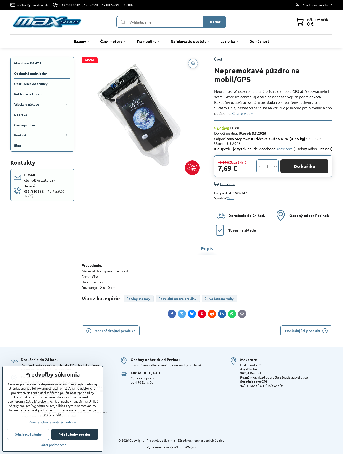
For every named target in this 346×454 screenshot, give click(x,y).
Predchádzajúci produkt (110, 331)
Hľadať (215, 21)
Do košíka (304, 166)
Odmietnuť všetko (28, 434)
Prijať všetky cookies (74, 434)
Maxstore (285, 148)
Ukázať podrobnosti (52, 445)
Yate (230, 198)
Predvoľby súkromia (161, 440)
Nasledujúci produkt (306, 331)
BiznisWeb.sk (186, 447)
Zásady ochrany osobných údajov (201, 440)
